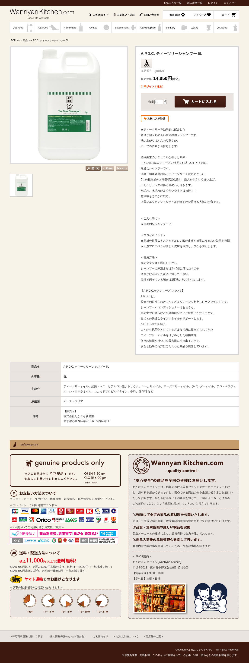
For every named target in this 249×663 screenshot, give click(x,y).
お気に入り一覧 (173, 2)
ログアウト (230, 2)
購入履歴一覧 (194, 2)
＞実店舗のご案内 (153, 636)
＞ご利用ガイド (99, 636)
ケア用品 (23, 40)
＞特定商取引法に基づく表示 (26, 636)
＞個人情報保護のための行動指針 (67, 636)
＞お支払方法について (125, 636)
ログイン (213, 2)
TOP (13, 40)
